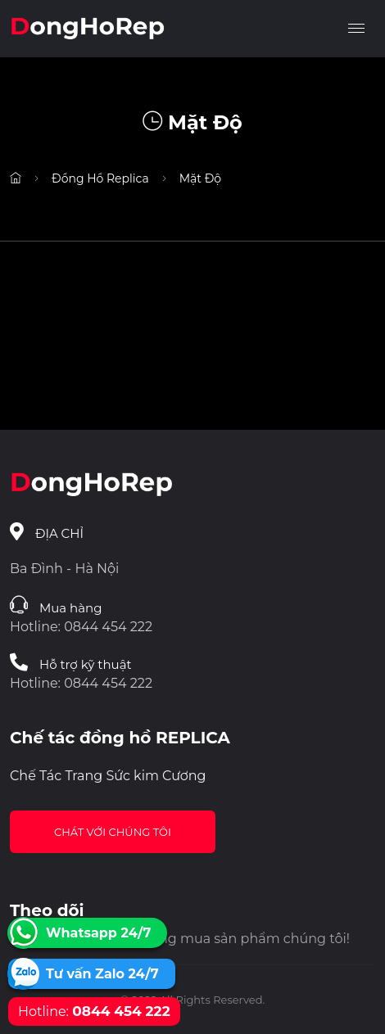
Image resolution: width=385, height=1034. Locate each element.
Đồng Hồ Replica (100, 178)
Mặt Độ (200, 178)
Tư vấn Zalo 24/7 (102, 974)
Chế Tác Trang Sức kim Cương (108, 775)
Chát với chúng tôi (112, 831)
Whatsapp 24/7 (98, 933)
